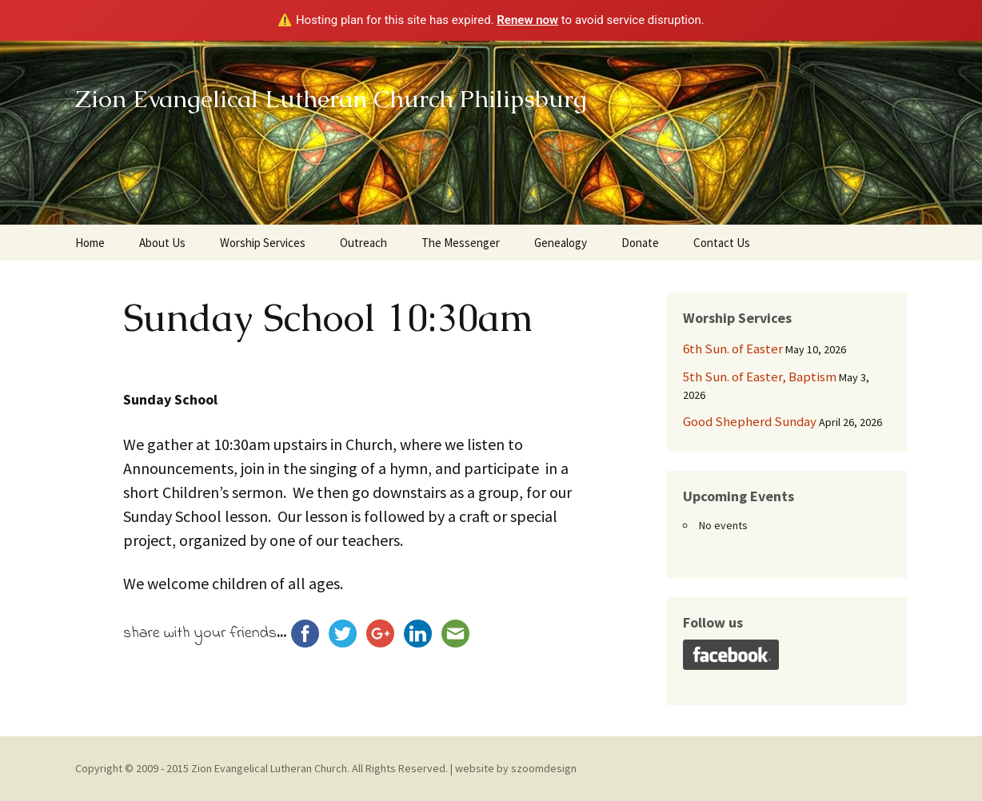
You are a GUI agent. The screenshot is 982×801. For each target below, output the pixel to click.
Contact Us (721, 242)
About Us (162, 242)
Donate (640, 242)
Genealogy (560, 242)
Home (90, 242)
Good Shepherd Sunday (749, 421)
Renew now (527, 20)
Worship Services (262, 242)
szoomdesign (544, 768)
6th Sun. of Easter (733, 348)
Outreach (363, 242)
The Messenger (460, 242)
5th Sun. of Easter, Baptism (759, 376)
